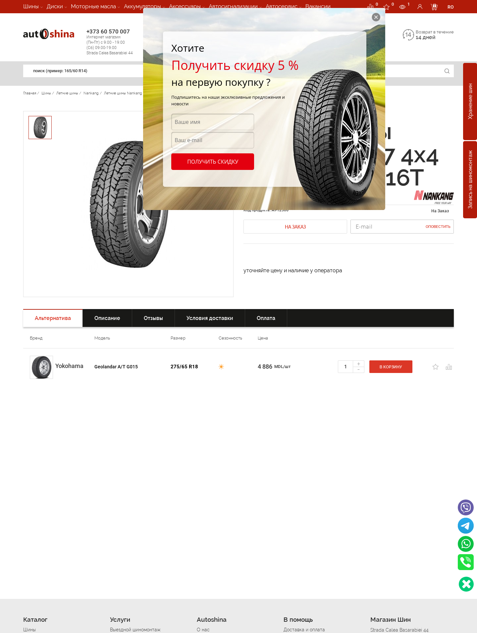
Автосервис (281, 6)
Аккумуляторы (142, 6)
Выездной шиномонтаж (135, 629)
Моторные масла (93, 6)
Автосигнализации (233, 6)
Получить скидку (212, 161)
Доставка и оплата (304, 629)
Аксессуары (185, 6)
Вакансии (318, 6)
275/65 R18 (184, 367)
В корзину (391, 367)
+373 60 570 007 (116, 42)
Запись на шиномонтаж (470, 180)
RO (451, 7)
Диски (55, 6)
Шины (31, 6)
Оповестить (438, 227)
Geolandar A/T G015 (116, 366)
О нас (203, 629)
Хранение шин (470, 102)
